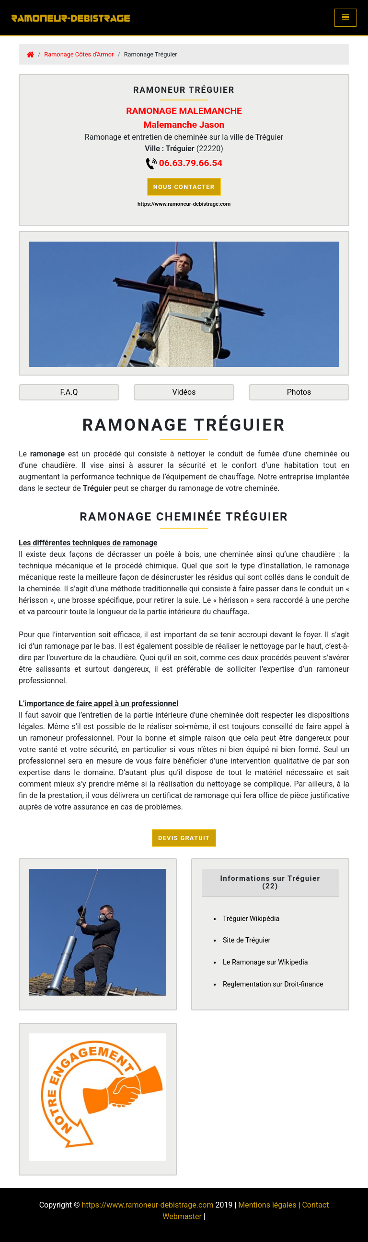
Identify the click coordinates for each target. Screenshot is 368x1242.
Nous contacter (184, 186)
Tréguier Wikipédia (251, 919)
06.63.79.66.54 (190, 162)
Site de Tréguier (246, 940)
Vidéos (184, 392)
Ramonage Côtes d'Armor (79, 54)
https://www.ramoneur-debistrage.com (147, 1204)
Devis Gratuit (184, 838)
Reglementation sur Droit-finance (273, 984)
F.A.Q (69, 392)
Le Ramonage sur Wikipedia (265, 962)
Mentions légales (267, 1204)
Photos (299, 392)
